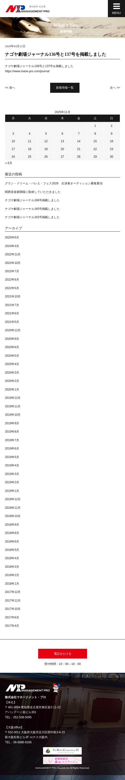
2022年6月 (12, 279)
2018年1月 (12, 583)
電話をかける (62, 653)
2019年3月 (12, 474)
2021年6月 (12, 313)
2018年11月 (13, 507)
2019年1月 (12, 491)
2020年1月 (12, 389)
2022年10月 (13, 263)
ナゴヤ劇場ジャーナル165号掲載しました (32, 209)
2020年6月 (12, 347)
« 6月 (8, 163)
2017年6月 (12, 617)
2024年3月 (12, 246)
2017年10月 (13, 609)
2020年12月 (13, 330)
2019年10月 (13, 414)
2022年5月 (12, 288)
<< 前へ (10, 87)
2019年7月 (12, 440)
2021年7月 (12, 305)
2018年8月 (12, 533)
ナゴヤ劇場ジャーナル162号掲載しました (32, 217)
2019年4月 (12, 465)
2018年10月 (13, 516)
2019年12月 (13, 398)
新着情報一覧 (65, 87)
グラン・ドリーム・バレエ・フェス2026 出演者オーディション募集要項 (53, 183)
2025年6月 (12, 237)
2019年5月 (12, 457)
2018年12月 (13, 499)
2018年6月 (12, 541)
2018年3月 (12, 566)
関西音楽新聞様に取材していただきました (33, 192)
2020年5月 (12, 355)
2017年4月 (12, 625)
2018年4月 (12, 558)
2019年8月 (12, 431)
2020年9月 (12, 339)
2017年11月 (13, 600)
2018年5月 (12, 550)
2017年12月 (13, 592)
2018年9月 (12, 524)
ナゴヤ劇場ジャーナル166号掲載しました (32, 200)
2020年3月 (12, 372)
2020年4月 (12, 364)
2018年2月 (12, 575)
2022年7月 (12, 271)
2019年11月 (13, 406)
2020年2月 (12, 381)
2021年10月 (13, 296)
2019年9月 (12, 423)
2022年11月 (13, 254)
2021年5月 (12, 322)
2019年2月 (12, 482)
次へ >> (115, 87)
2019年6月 (12, 448)
